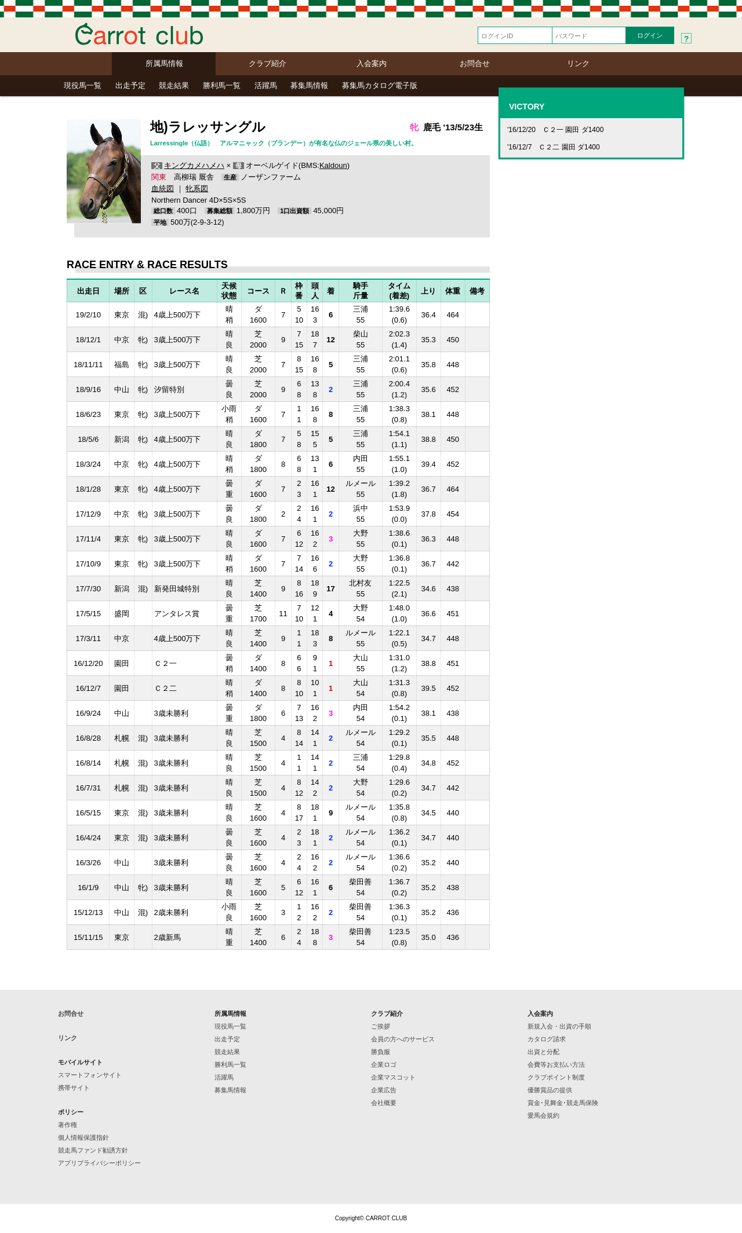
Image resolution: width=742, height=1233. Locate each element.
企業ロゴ (384, 1064)
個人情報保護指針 (83, 1137)
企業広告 (384, 1089)
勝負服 (380, 1051)
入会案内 (372, 63)
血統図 (162, 188)
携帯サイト (74, 1087)
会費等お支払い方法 (556, 1064)
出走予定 (130, 85)
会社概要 (384, 1102)
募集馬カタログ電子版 (379, 85)
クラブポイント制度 (556, 1077)
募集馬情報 (309, 85)
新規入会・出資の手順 (559, 1026)
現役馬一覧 (82, 85)
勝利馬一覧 (222, 85)
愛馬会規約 (543, 1115)
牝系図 (197, 188)
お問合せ (475, 63)
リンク (578, 63)
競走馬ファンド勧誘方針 (93, 1150)
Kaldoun (333, 165)
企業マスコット (393, 1077)
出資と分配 (543, 1051)
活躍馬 (265, 85)
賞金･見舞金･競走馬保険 (563, 1102)
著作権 (67, 1124)
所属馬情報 (164, 63)
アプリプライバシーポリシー (99, 1162)
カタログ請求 (547, 1039)
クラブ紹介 (267, 63)
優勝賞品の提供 (550, 1089)
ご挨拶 (380, 1026)
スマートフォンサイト (90, 1074)
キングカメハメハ (194, 165)
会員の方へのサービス (403, 1039)
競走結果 (174, 85)
